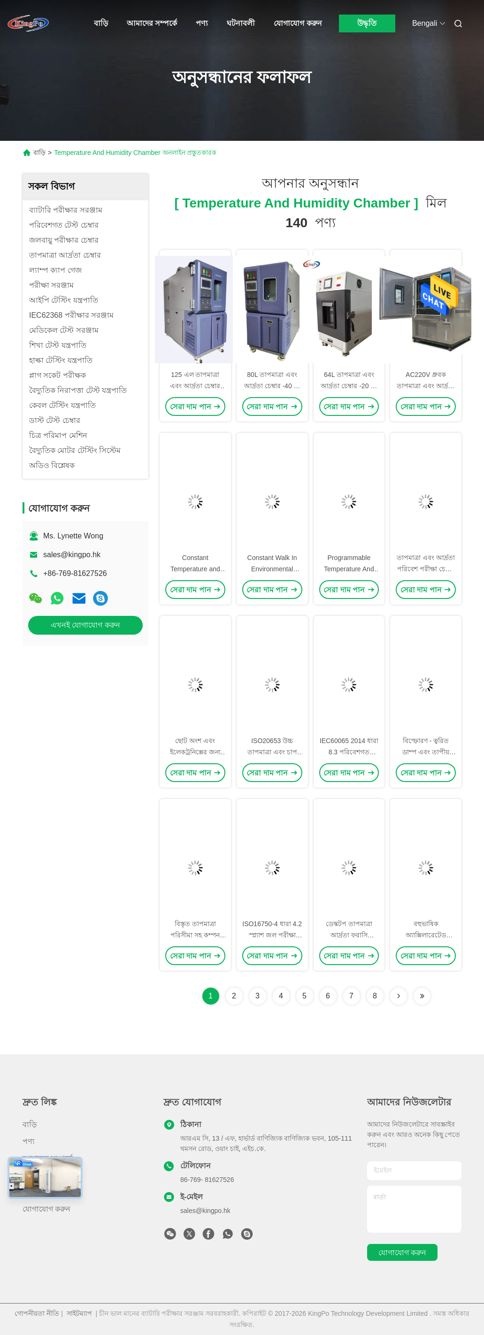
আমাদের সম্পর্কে (152, 23)
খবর (29, 1175)
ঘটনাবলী (241, 23)
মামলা (32, 1192)
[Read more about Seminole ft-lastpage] (422, 996)
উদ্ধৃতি (366, 23)
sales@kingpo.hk (71, 555)
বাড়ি (101, 23)
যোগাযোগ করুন (298, 23)
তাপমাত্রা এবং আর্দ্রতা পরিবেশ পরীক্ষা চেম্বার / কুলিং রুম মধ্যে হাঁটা (426, 569)
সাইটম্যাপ (79, 1313)
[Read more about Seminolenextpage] (398, 996)
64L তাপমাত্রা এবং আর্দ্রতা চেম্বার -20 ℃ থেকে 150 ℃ (349, 386)
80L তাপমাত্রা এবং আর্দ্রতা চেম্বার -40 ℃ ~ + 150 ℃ (272, 386)
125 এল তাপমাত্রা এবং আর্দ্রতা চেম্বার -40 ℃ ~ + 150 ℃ (195, 386)
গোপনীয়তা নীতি (37, 1313)
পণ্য (202, 23)
